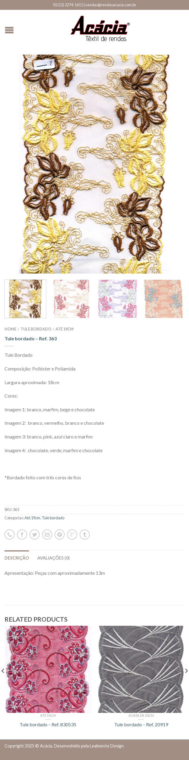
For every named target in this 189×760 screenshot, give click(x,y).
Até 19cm (64, 329)
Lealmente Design (107, 745)
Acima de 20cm (141, 715)
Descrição (16, 557)
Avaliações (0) (53, 557)
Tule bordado (36, 329)
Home (10, 329)
